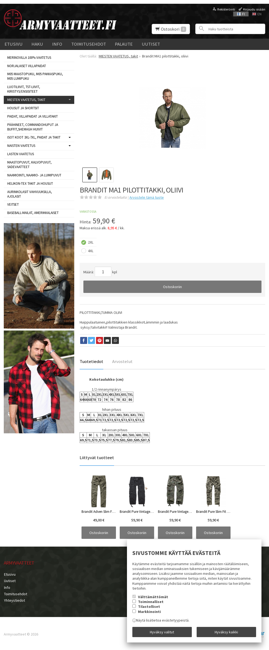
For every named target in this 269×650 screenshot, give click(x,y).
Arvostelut (122, 361)
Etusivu (14, 44)
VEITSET (13, 204)
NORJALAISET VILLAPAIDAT (26, 66)
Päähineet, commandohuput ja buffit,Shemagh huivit (32, 127)
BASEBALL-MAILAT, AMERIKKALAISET (33, 212)
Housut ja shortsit (23, 108)
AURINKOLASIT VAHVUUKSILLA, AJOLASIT (29, 194)
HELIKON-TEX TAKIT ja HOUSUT (30, 183)
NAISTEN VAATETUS (21, 145)
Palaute (124, 44)
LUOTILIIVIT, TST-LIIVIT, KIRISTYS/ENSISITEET (23, 89)
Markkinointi (149, 611)
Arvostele (146, 197)
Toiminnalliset (151, 602)
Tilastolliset (149, 607)
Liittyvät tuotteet (97, 457)
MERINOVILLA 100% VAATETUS (29, 57)
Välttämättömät (153, 597)
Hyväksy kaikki (226, 632)
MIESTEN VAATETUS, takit (26, 99)
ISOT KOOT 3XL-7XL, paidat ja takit (34, 137)
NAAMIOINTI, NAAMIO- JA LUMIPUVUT (34, 175)
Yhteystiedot (14, 599)
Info (57, 44)
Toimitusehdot (88, 44)
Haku (37, 44)
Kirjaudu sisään (254, 9)
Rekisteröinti (226, 9)
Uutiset (151, 44)
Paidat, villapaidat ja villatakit (32, 116)
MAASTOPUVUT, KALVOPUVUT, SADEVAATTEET (29, 164)
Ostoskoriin (172, 286)
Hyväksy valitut (162, 632)
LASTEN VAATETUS (20, 154)
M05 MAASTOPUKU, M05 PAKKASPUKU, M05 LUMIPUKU (35, 76)
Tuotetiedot (91, 361)
